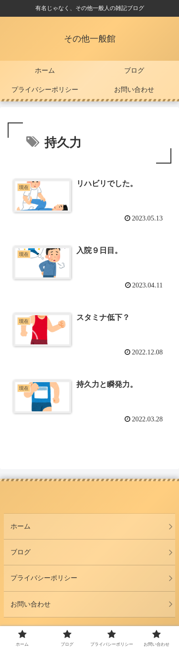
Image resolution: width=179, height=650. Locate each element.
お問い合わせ (31, 604)
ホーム (21, 526)
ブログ (21, 552)
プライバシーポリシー (44, 578)
